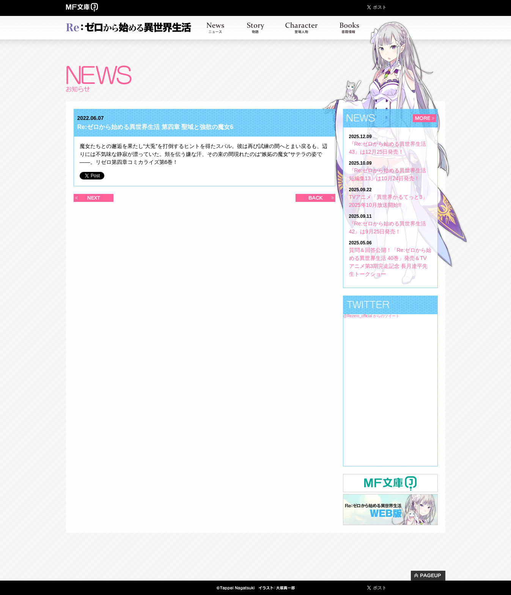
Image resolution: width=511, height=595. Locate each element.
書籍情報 (349, 27)
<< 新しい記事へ (93, 198)
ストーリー (255, 27)
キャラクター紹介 (301, 27)
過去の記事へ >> (315, 198)
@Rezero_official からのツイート (371, 316)
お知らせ (215, 27)
